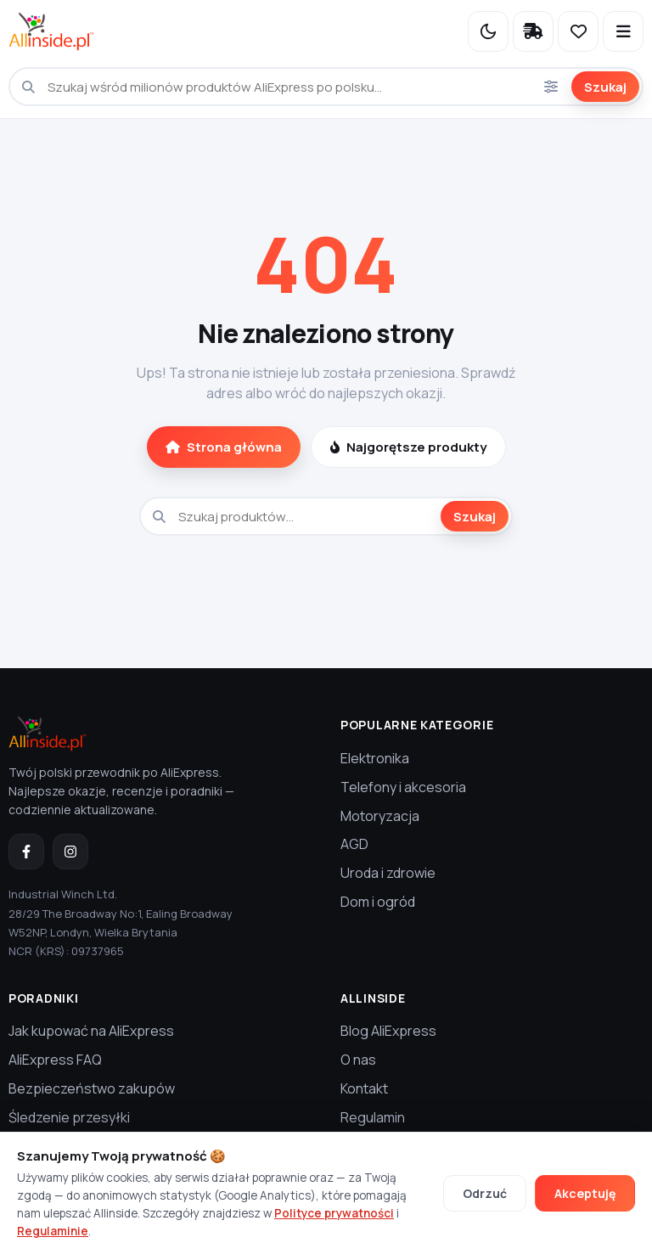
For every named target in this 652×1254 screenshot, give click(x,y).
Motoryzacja (379, 816)
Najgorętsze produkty (408, 447)
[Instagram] (70, 851)
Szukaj (605, 87)
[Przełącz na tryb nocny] (488, 31)
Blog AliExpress (388, 1030)
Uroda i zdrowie (388, 872)
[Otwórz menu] (623, 31)
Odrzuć (485, 1193)
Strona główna (224, 447)
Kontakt (364, 1088)
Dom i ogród (377, 901)
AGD (354, 844)
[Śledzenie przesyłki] (533, 31)
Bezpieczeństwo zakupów (91, 1088)
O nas (358, 1059)
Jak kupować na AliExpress (91, 1030)
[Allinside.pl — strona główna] (51, 31)
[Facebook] (26, 851)
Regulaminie (52, 1231)
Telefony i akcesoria (403, 787)
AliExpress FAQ (55, 1059)
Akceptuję (584, 1193)
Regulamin (372, 1117)
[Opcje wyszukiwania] (551, 86)
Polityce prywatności (334, 1213)
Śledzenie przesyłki (69, 1117)
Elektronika (374, 758)
